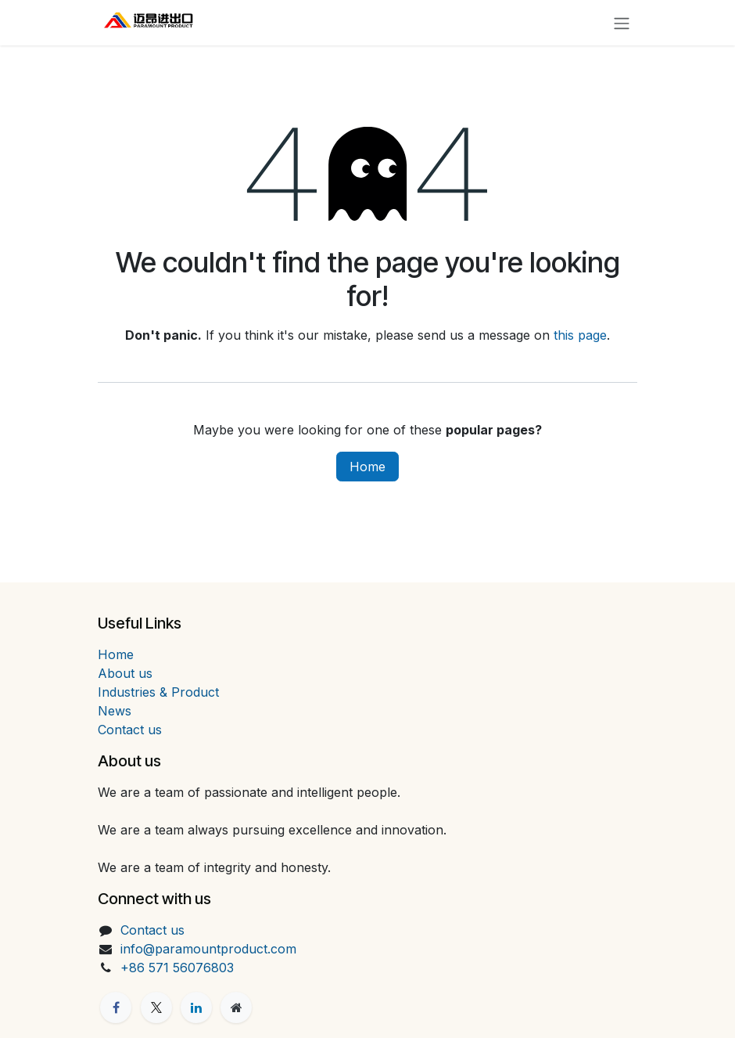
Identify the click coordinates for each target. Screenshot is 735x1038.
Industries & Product (158, 692)
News (114, 711)
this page (580, 335)
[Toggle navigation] (621, 22)
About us (125, 673)
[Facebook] (115, 1007)
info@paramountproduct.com (208, 949)
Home (367, 466)
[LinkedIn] (196, 1007)
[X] (156, 1007)
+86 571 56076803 (177, 967)
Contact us (130, 729)
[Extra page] (236, 1007)
